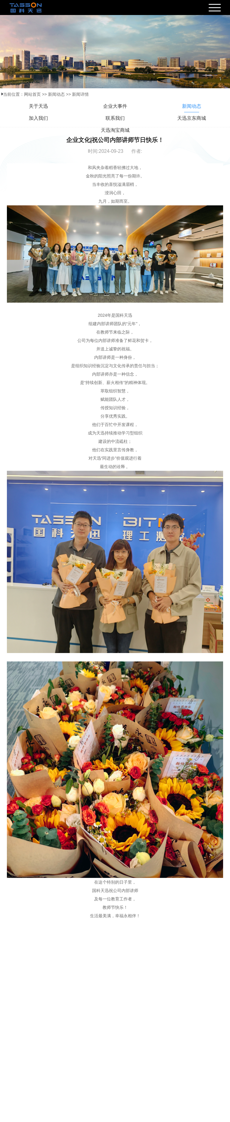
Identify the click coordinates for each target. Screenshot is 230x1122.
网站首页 (32, 94)
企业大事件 (115, 106)
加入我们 (38, 118)
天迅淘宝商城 (115, 130)
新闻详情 (80, 94)
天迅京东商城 (191, 118)
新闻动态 (56, 94)
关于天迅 (38, 106)
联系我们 (115, 118)
